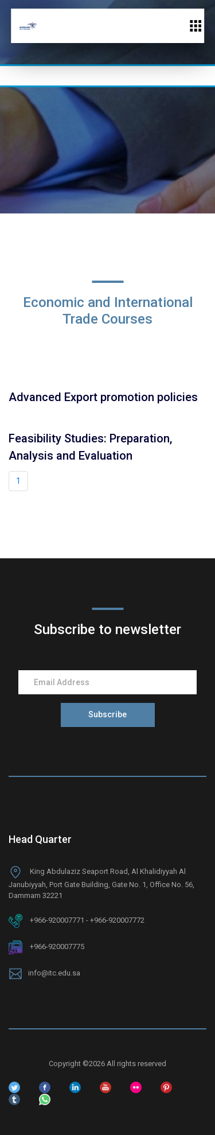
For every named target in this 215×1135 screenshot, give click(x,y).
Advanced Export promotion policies (103, 397)
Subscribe (107, 714)
